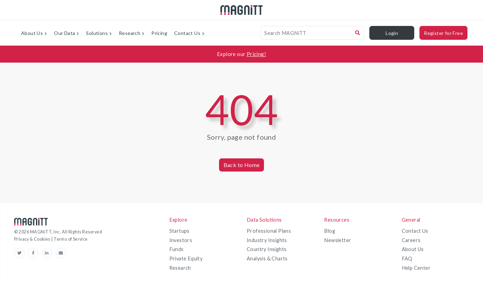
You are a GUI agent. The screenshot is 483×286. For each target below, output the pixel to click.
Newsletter (337, 240)
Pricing (159, 33)
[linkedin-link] (49, 253)
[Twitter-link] (21, 253)
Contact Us (415, 231)
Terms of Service (70, 239)
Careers (411, 240)
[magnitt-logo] (241, 10)
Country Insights (266, 249)
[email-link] (61, 253)
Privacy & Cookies (32, 239)
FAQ (407, 258)
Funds (176, 249)
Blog (329, 231)
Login (392, 33)
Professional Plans (269, 231)
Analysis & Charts (267, 258)
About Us (413, 249)
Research (180, 268)
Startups (179, 231)
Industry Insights (267, 240)
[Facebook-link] (35, 253)
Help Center (416, 268)
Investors (180, 240)
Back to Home (242, 165)
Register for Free (443, 33)
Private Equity (186, 258)
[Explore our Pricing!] (241, 54)
